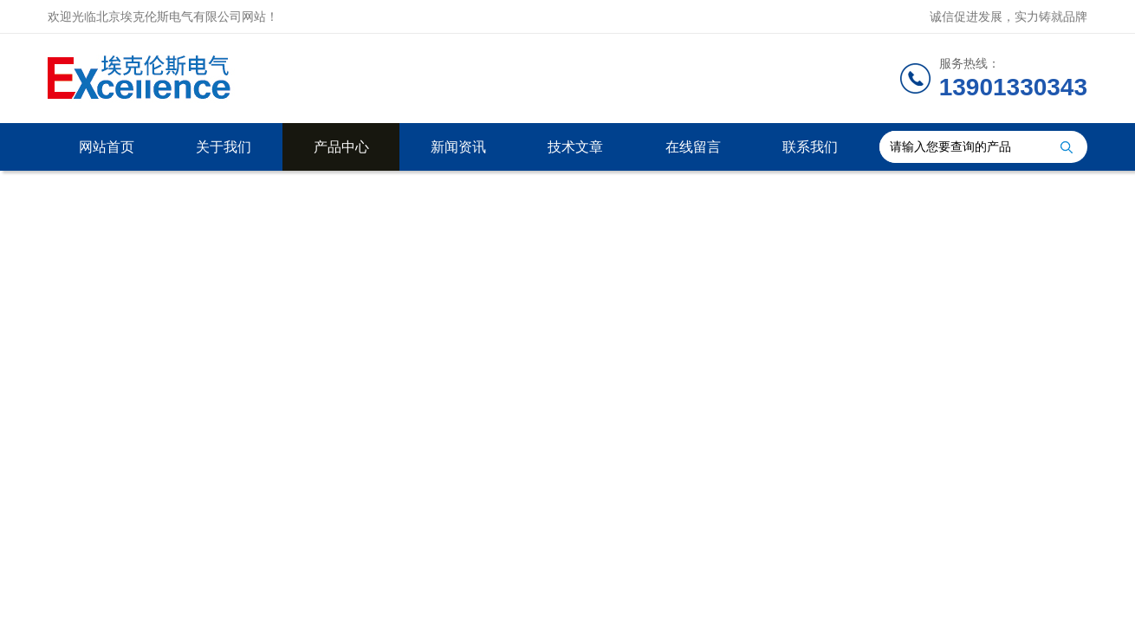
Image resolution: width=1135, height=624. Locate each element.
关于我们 (223, 147)
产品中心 (341, 147)
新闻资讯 (458, 147)
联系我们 (810, 147)
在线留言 (693, 147)
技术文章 (575, 147)
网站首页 (106, 147)
